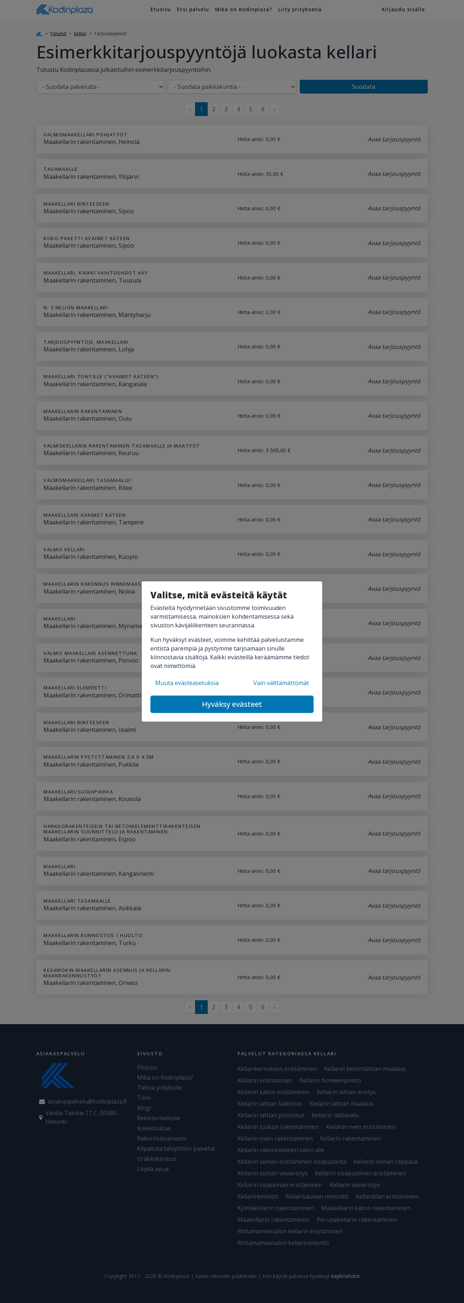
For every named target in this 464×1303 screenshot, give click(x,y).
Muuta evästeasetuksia (187, 683)
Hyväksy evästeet (232, 704)
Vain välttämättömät (281, 683)
